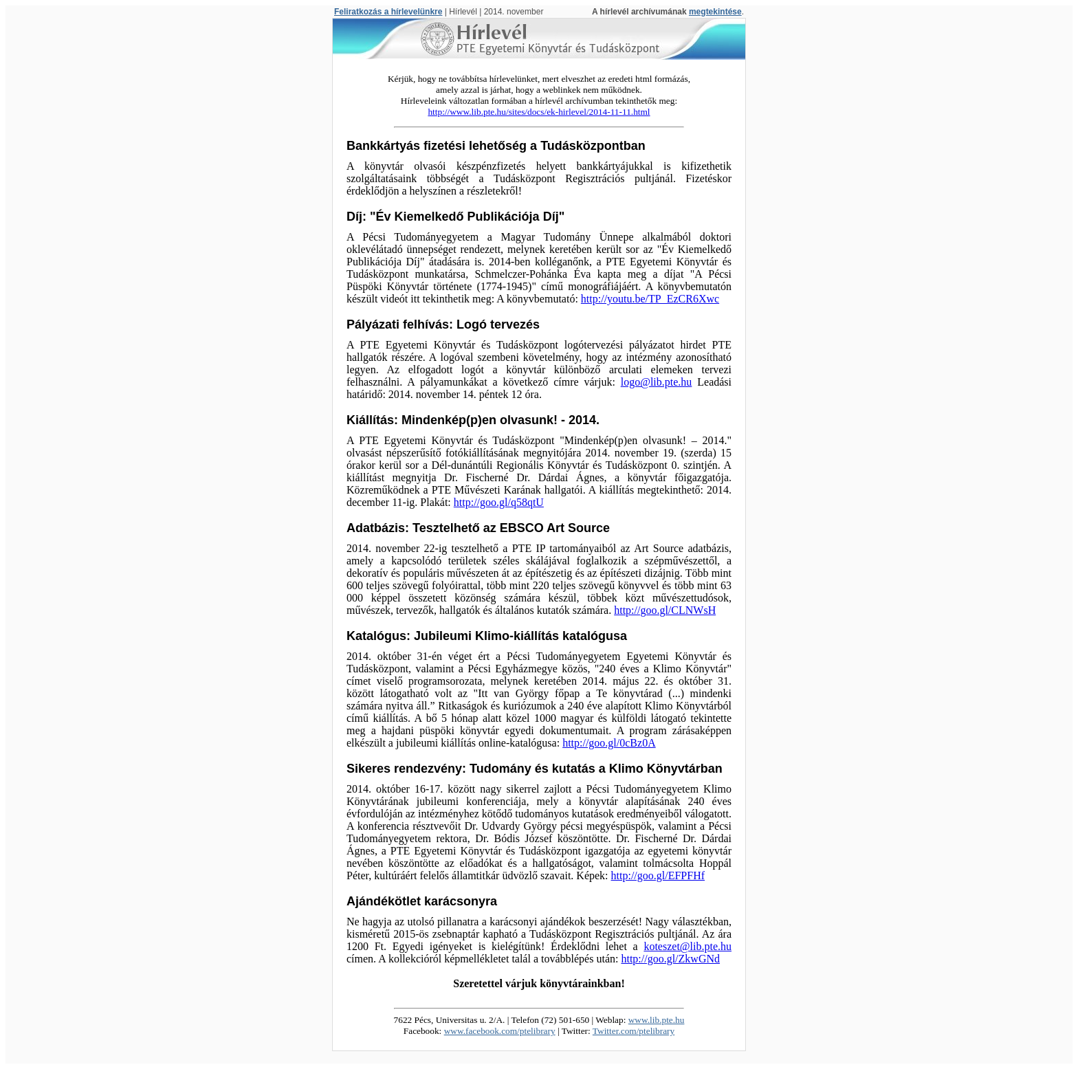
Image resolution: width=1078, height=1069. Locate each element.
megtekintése (715, 11)
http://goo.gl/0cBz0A (609, 743)
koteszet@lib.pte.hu (688, 946)
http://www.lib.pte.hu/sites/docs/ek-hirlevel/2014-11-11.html (539, 112)
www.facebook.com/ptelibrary (500, 1031)
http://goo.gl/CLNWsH (665, 610)
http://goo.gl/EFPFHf (658, 875)
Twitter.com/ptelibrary (633, 1031)
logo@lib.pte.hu (656, 382)
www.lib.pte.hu (656, 1020)
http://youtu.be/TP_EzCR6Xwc (650, 299)
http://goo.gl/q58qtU (499, 502)
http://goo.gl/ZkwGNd (670, 959)
